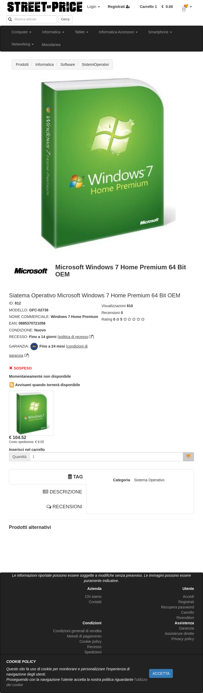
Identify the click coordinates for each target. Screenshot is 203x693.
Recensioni (111, 313)
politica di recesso (73, 337)
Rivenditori (185, 618)
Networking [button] (23, 44)
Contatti (95, 602)
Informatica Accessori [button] (118, 32)
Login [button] (93, 6)
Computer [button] (21, 32)
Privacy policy (182, 639)
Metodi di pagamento (84, 636)
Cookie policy (91, 641)
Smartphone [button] (160, 32)
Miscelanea (51, 45)
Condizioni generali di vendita (77, 631)
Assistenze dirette (179, 633)
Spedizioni (93, 652)
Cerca (65, 19)
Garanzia (186, 628)
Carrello (187, 612)
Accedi (188, 596)
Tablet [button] (81, 32)
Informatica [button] (53, 32)
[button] (166, 6)
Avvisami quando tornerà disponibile (44, 385)
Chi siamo (93, 596)
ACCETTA (161, 673)
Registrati (186, 602)
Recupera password (177, 607)
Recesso (94, 647)
